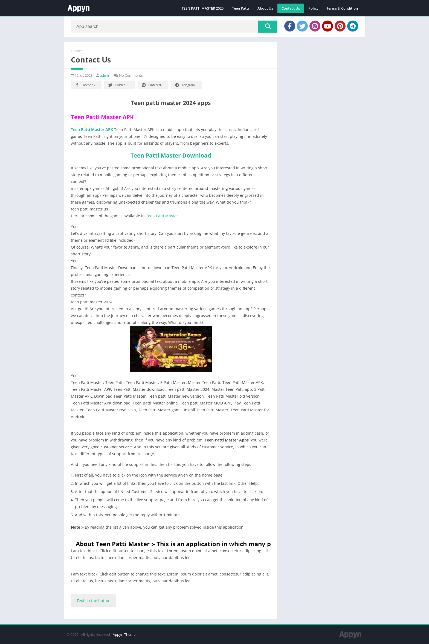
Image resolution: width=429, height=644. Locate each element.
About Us (265, 8)
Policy (313, 8)
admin (105, 75)
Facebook (84, 85)
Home (76, 50)
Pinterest (151, 85)
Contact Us (291, 8)
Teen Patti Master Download (171, 155)
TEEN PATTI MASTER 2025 (203, 8)
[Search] (174, 27)
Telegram (184, 85)
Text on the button (94, 600)
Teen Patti (240, 8)
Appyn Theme (124, 634)
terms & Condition (342, 8)
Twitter (116, 85)
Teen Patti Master (162, 215)
